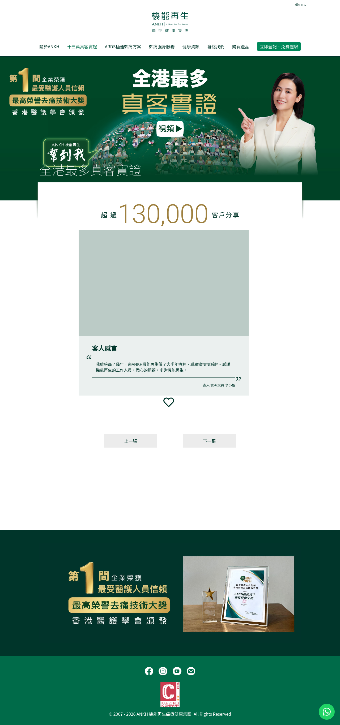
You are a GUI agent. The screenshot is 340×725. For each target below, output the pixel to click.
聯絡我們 (215, 46)
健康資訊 (190, 46)
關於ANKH (49, 46)
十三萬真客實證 (82, 46)
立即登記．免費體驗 (279, 46)
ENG (300, 4)
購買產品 (240, 46)
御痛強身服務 (162, 46)
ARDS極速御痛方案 (123, 46)
